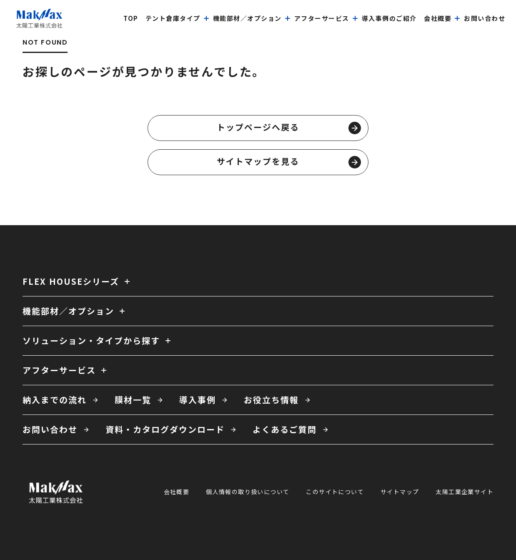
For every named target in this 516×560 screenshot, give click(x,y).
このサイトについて (335, 491)
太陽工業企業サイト (464, 491)
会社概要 (177, 491)
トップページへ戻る (289, 127)
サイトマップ (400, 491)
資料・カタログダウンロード (165, 429)
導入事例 (197, 400)
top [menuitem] (130, 18)
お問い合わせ (50, 429)
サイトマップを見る (289, 161)
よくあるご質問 (285, 429)
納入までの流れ (55, 400)
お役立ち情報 (271, 400)
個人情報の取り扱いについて (247, 491)
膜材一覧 (133, 400)
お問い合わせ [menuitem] (484, 18)
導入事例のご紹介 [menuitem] (389, 18)
